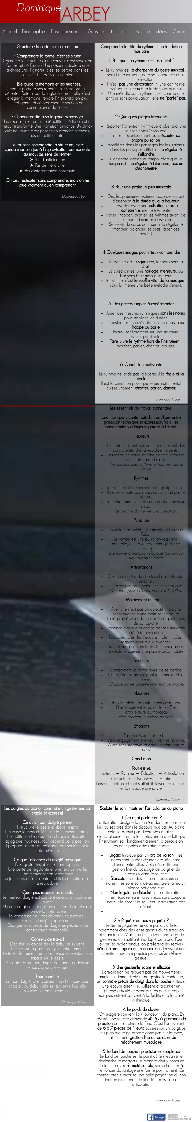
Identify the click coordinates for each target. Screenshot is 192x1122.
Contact (181, 31)
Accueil (9, 31)
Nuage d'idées (151, 31)
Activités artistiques (107, 31)
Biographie (33, 31)
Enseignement (65, 31)
